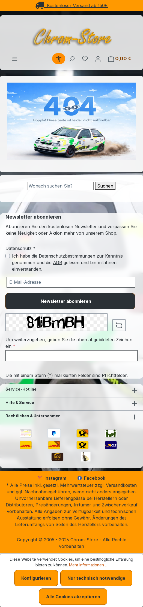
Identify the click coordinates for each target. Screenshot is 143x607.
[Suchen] (71, 58)
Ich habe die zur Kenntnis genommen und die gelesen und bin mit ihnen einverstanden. (67, 262)
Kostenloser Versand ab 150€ (71, 5)
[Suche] (61, 186)
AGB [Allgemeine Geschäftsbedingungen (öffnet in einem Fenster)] (57, 262)
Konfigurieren (36, 578)
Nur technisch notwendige (96, 578)
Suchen (105, 186)
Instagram (52, 478)
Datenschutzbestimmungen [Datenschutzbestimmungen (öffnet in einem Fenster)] (67, 256)
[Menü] (14, 58)
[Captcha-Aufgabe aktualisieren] (119, 325)
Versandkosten (121, 485)
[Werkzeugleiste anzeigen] (58, 58)
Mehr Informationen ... (88, 565)
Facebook (91, 478)
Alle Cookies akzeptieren (73, 596)
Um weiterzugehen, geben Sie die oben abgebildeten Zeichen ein (68, 343)
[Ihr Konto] (98, 58)
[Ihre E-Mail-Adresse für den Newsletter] (71, 282)
